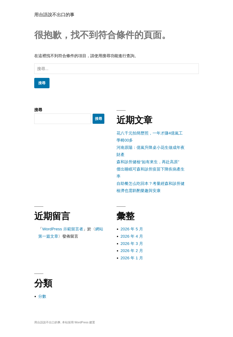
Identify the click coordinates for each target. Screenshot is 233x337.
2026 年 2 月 (132, 250)
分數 (42, 296)
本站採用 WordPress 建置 (78, 322)
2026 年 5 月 (132, 229)
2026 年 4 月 (132, 236)
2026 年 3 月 (132, 243)
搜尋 (38, 110)
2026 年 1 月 (132, 258)
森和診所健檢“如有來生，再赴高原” (147, 162)
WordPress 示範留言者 (62, 229)
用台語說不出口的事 (54, 14)
